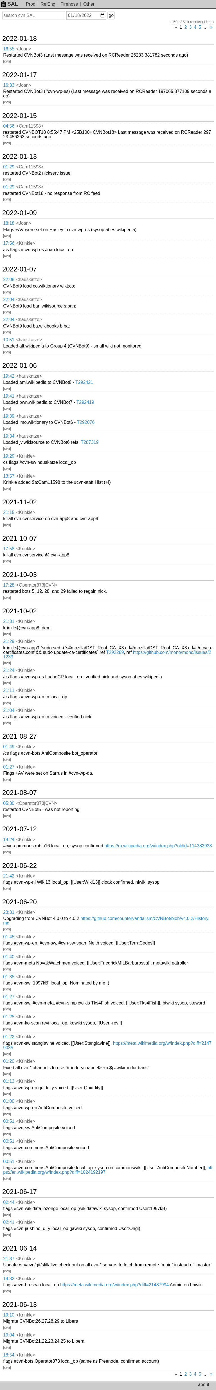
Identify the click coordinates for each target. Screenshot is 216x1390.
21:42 (8, 876)
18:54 (8, 1355)
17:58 (8, 548)
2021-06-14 (19, 1248)
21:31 (8, 621)
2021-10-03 (19, 575)
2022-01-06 (19, 365)
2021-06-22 (19, 865)
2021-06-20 (19, 902)
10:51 (8, 339)
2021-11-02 (19, 502)
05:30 (8, 803)
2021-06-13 (19, 1304)
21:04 (8, 710)
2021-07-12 (19, 829)
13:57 (8, 476)
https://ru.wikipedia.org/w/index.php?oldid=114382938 (158, 845)
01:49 (8, 746)
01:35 (8, 976)
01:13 (8, 1081)
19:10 (8, 1315)
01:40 (8, 956)
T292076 (85, 422)
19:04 (8, 1335)
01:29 (8, 166)
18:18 (8, 223)
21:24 (8, 670)
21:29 (8, 641)
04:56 (8, 126)
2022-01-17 (19, 75)
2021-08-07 (19, 792)
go (111, 15)
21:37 (8, 1258)
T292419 (85, 402)
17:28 (8, 585)
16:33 (8, 85)
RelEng (47, 4)
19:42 (8, 376)
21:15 (8, 512)
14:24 (8, 839)
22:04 (8, 299)
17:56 (8, 243)
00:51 (8, 1121)
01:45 (8, 936)
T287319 (89, 442)
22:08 (8, 279)
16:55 (8, 48)
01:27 (8, 767)
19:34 (8, 436)
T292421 (84, 382)
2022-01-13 (19, 156)
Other (88, 4)
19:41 (8, 396)
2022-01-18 (19, 38)
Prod (30, 4)
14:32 (8, 1278)
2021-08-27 (19, 736)
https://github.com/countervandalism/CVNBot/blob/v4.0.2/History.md (106, 920)
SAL (9, 4)
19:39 (8, 416)
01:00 (8, 1101)
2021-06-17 (19, 1191)
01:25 (8, 1016)
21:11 (8, 690)
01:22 (8, 1036)
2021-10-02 (19, 611)
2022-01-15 (19, 115)
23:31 (8, 912)
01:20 (8, 1061)
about (203, 1384)
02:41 (8, 1222)
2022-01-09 (19, 213)
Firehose (69, 4)
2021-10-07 (19, 538)
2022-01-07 (19, 269)
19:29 (8, 456)
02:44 (8, 1202)
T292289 (115, 652)
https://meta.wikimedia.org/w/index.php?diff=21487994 (114, 1284)
